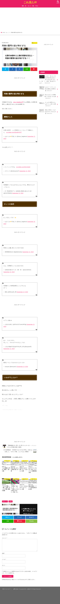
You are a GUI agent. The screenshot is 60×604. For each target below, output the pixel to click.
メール (4, 559)
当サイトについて (6, 589)
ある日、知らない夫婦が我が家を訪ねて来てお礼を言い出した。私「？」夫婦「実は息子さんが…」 (47, 79)
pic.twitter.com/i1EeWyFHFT (14, 132)
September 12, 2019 (25, 171)
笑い (26, 5)
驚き (33, 5)
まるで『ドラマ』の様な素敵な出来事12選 (47, 88)
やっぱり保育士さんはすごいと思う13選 (47, 104)
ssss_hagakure (17, 102)
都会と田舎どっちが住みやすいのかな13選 (47, 111)
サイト (3, 565)
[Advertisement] (30, 20)
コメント (4, 538)
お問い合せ (15, 589)
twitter (6, 405)
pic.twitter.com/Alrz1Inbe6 (23, 167)
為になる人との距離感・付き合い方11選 (47, 96)
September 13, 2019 (9, 272)
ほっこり (29, 5)
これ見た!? (30, 2)
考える (36, 5)
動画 (23, 5)
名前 (3, 553)
